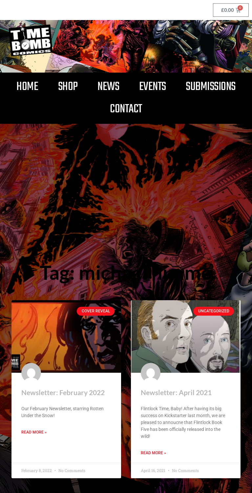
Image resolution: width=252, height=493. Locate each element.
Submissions (211, 87)
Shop (68, 87)
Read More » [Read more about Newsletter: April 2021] (153, 453)
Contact (126, 109)
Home (27, 87)
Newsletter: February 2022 (63, 392)
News (108, 87)
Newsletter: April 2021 (176, 392)
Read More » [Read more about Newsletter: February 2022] (34, 432)
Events (152, 87)
